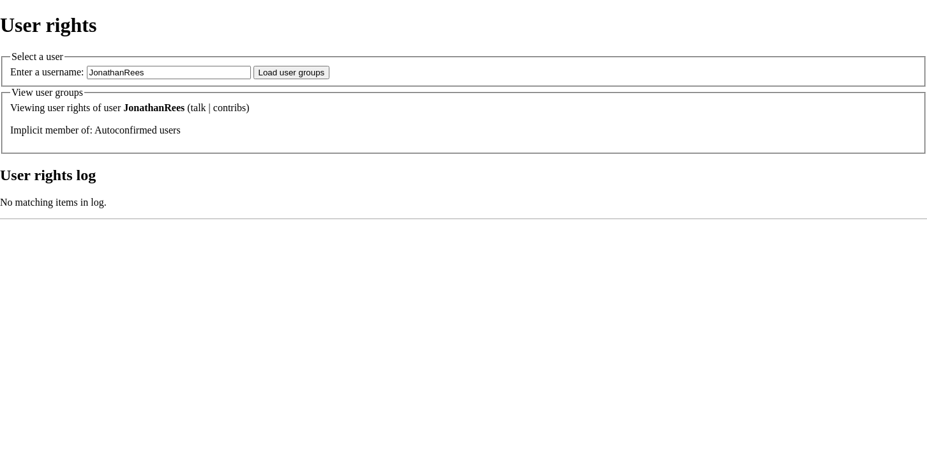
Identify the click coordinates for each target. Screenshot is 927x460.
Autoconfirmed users (137, 130)
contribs (229, 107)
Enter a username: (47, 71)
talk (198, 107)
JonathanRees (154, 107)
